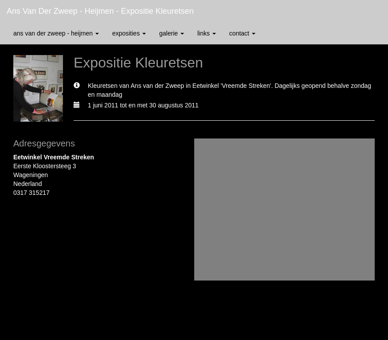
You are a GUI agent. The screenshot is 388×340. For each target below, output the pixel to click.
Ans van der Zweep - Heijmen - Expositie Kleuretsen (100, 11)
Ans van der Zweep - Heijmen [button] (56, 33)
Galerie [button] (171, 33)
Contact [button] (242, 33)
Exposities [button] (129, 33)
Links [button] (206, 33)
